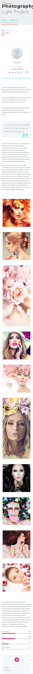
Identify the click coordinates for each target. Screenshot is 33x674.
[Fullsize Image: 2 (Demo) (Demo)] (16, 246)
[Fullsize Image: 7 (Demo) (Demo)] (16, 478)
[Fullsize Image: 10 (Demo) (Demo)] (16, 577)
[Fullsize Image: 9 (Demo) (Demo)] (16, 544)
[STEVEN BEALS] (16, 60)
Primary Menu (21, 3)
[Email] (27, 72)
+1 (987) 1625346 (17, 69)
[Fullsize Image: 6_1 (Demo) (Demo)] (16, 428)
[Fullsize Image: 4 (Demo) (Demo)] (16, 379)
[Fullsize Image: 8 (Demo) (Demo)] (16, 511)
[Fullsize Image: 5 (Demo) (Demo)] (16, 345)
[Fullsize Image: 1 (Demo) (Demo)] (16, 213)
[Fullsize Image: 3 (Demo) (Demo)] (16, 295)
